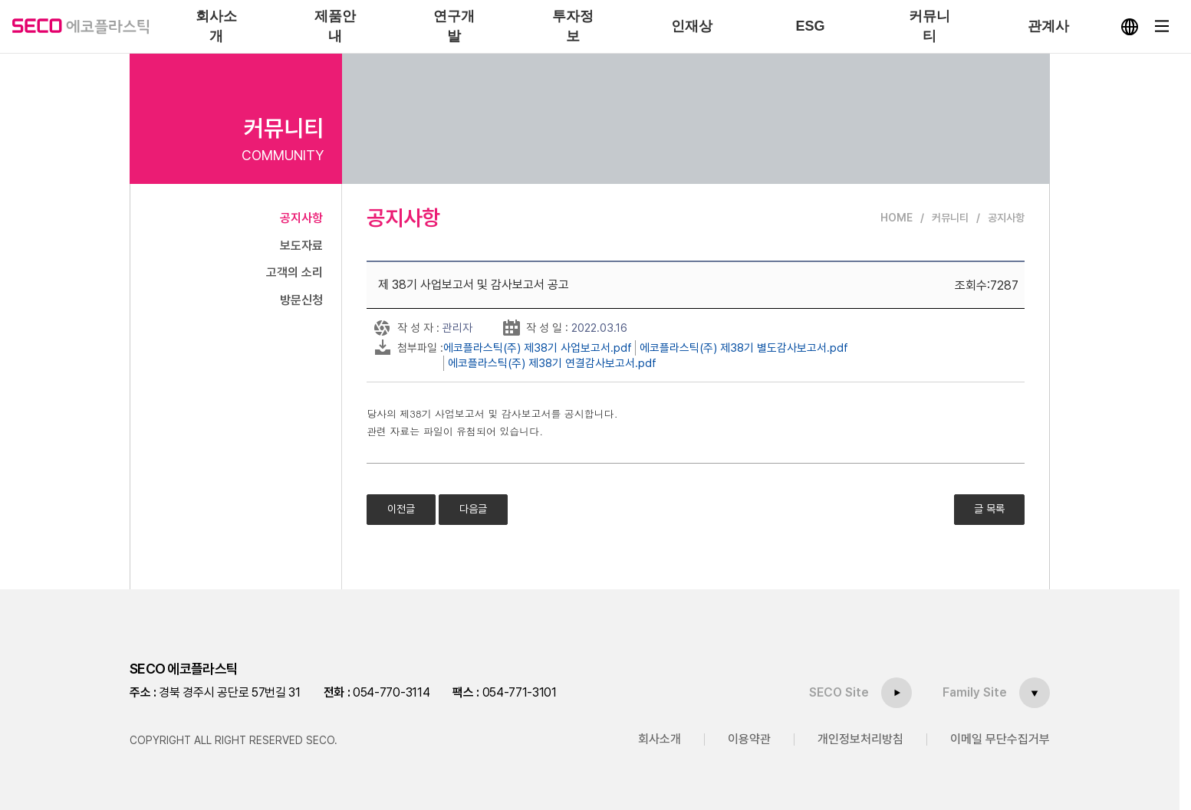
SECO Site (839, 692)
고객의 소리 (294, 272)
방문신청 (301, 300)
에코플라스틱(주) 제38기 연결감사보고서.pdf (552, 363)
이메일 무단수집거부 (1000, 739)
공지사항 (301, 218)
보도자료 (301, 245)
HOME (896, 218)
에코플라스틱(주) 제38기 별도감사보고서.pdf (744, 348)
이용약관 (749, 739)
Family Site (975, 692)
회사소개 (659, 739)
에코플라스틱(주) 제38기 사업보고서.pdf (537, 348)
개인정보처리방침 (860, 739)
